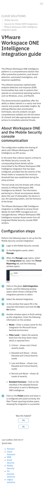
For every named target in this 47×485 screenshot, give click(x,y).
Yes (23, 420)
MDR (9, 457)
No (23, 427)
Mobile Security (11, 20)
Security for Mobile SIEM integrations (21, 24)
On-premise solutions (11, 474)
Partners (11, 449)
